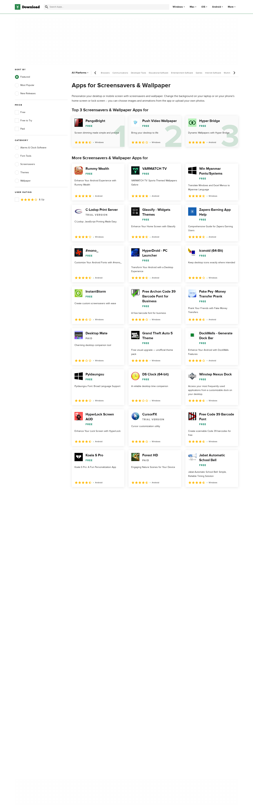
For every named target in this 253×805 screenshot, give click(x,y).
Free (20, 112)
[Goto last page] (232, 494)
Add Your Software (87, 662)
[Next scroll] (234, 73)
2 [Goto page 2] (84, 494)
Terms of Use (147, 662)
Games (199, 73)
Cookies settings (149, 683)
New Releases (25, 93)
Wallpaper (23, 181)
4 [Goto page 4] (102, 494)
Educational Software (158, 73)
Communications (120, 73)
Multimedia (229, 73)
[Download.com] (27, 7)
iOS (203, 7)
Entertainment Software (182, 73)
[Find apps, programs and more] (106, 7)
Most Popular (24, 85)
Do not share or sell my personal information (152, 675)
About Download (86, 656)
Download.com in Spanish (91, 673)
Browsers (105, 73)
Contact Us (83, 667)
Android (216, 7)
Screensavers (25, 164)
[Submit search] (46, 7)
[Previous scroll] (95, 73)
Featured (22, 77)
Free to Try (23, 121)
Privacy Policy (147, 656)
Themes (22, 172)
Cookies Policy (147, 667)
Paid (20, 129)
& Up (29, 200)
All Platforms (80, 72)
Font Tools (23, 156)
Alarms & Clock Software (30, 148)
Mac (192, 7)
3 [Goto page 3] (93, 494)
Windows (178, 7)
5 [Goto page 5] (111, 494)
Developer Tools (138, 73)
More (232, 6)
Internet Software (213, 73)
